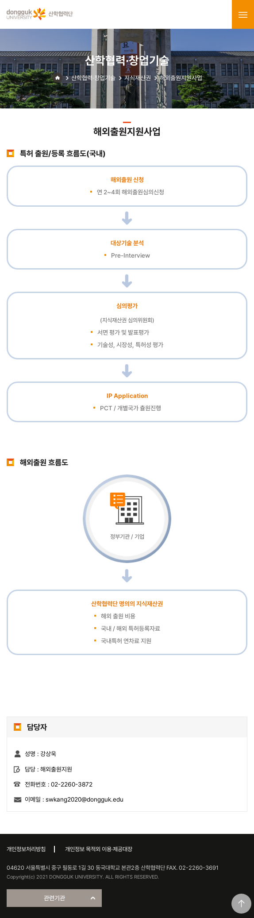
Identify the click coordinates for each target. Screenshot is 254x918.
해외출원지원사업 (181, 77)
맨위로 (241, 904)
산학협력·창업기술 (93, 77)
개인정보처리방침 (26, 849)
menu (243, 14)
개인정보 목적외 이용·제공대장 (98, 849)
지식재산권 (137, 77)
